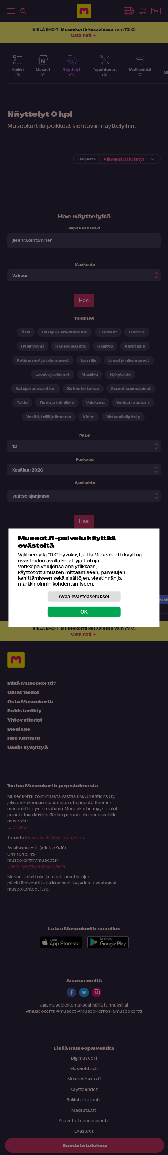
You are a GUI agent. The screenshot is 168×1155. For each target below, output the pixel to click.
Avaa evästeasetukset (84, 596)
